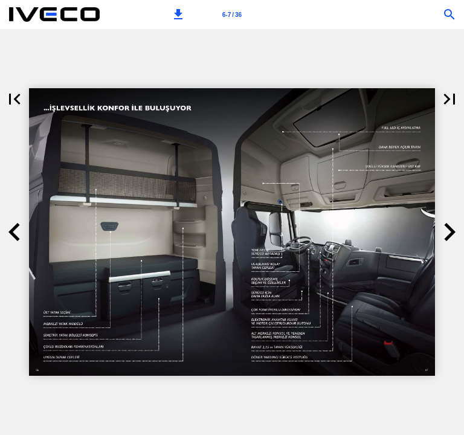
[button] (178, 14)
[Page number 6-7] (232, 14)
